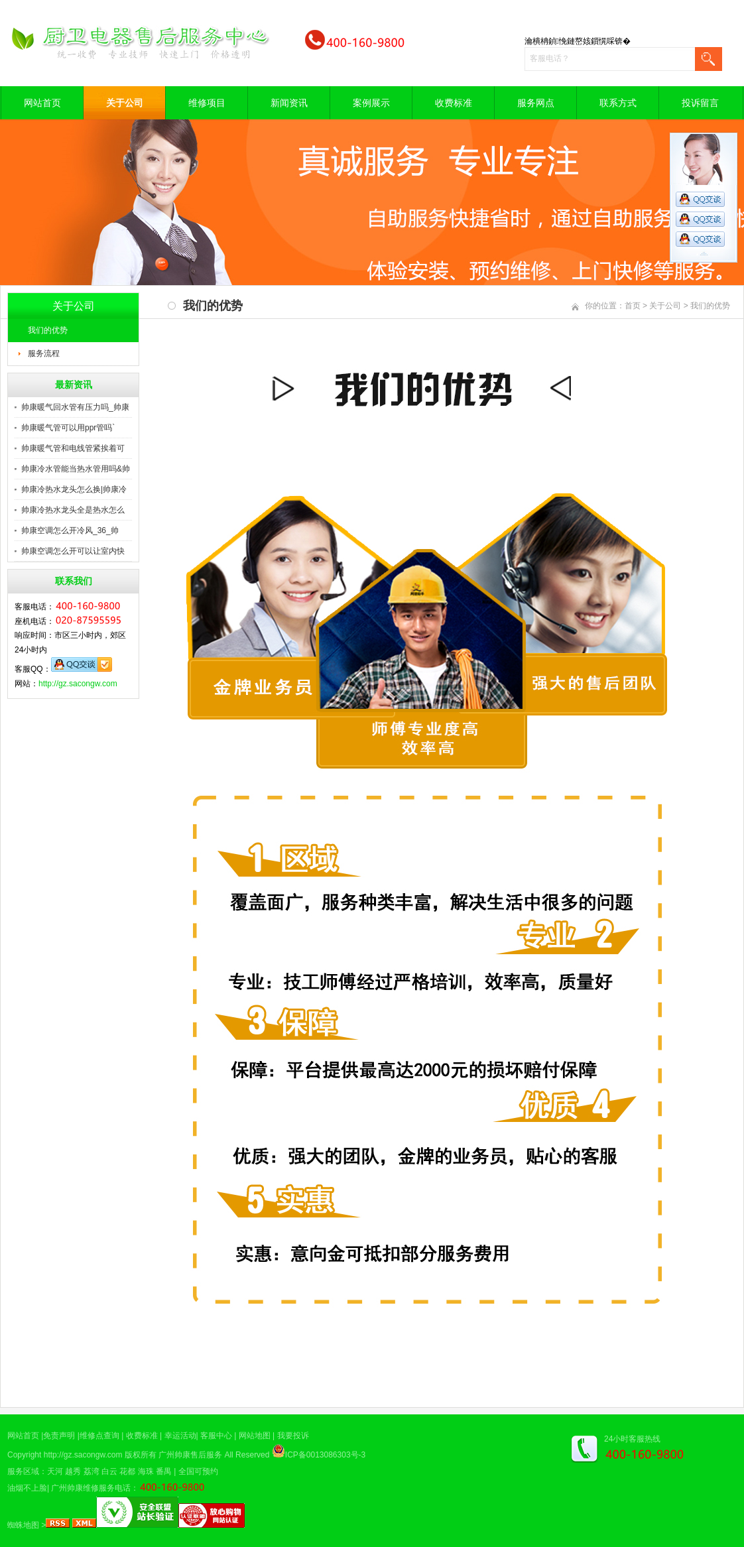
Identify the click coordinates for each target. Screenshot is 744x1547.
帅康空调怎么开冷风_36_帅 (70, 530)
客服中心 (216, 1435)
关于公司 (124, 102)
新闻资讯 (289, 102)
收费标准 (453, 102)
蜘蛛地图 (23, 1525)
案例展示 (371, 102)
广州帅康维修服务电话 (91, 1488)
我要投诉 (293, 1435)
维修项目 (206, 102)
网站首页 (42, 102)
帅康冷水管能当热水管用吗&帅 (75, 468)
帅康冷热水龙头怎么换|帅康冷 (74, 489)
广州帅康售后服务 (190, 1454)
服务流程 (44, 353)
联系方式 (618, 102)
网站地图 (255, 1435)
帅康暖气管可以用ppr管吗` (68, 427)
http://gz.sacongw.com (77, 683)
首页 (633, 305)
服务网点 (535, 102)
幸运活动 (180, 1435)
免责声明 (59, 1435)
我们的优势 (48, 330)
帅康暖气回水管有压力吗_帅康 (75, 407)
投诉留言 (700, 102)
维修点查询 (99, 1435)
